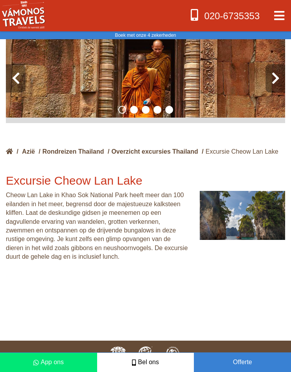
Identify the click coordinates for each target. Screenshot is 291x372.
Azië (28, 151)
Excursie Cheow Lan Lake (242, 151)
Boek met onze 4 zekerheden (145, 35)
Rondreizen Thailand (73, 151)
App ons (48, 362)
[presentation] (15, 78)
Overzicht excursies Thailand (154, 151)
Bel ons (145, 362)
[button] (122, 110)
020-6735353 (224, 15)
